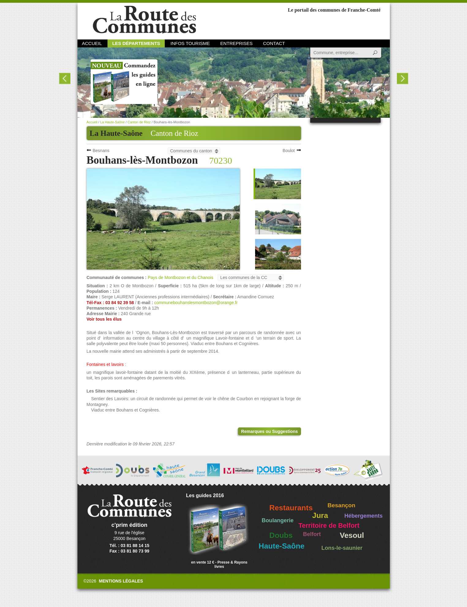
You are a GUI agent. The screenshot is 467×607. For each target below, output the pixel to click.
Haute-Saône (282, 546)
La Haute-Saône (112, 122)
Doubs (281, 535)
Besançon (342, 505)
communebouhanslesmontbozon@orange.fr (196, 302)
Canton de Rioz (174, 133)
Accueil (92, 43)
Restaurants (291, 508)
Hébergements (364, 516)
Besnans (101, 150)
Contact (274, 43)
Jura (320, 515)
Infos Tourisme (190, 43)
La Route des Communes (144, 20)
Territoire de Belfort (329, 525)
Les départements (136, 43)
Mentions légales (121, 581)
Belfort (312, 534)
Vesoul (352, 535)
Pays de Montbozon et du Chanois (180, 277)
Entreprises (236, 43)
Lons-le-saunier (342, 548)
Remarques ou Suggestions (269, 431)
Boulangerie (278, 520)
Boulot (289, 150)
